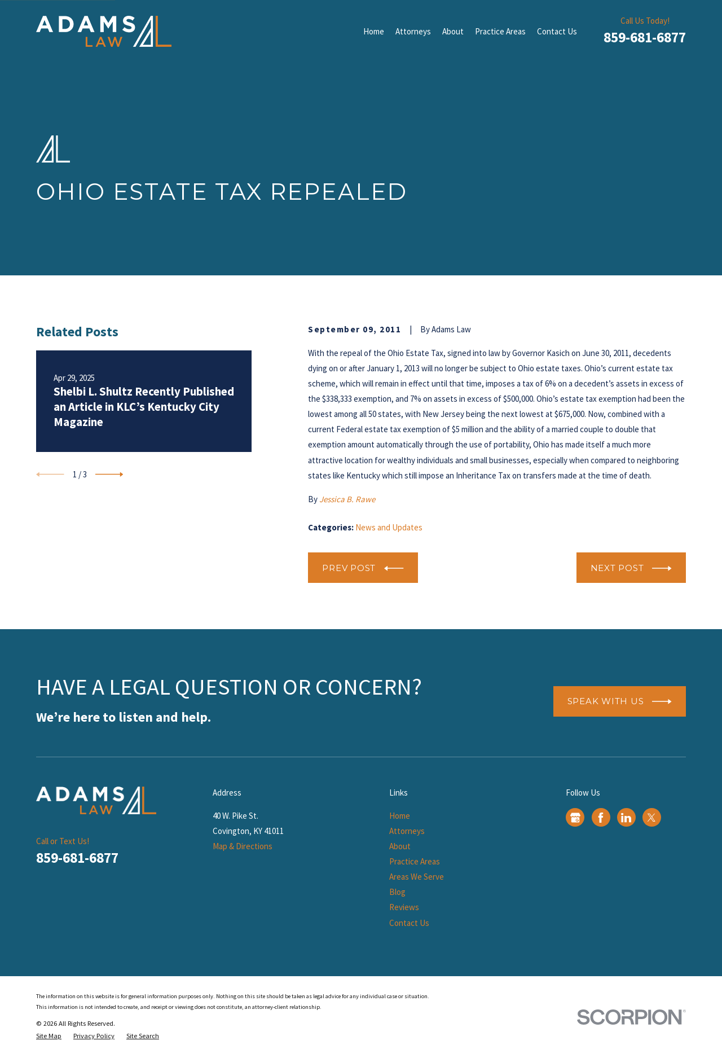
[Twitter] (651, 818)
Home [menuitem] (373, 31)
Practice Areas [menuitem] (500, 31)
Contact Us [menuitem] (557, 31)
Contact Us (409, 922)
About (400, 846)
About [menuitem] (453, 31)
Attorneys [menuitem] (413, 31)
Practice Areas (414, 861)
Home (399, 815)
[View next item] (109, 474)
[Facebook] (601, 818)
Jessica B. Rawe (347, 499)
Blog (397, 891)
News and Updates (388, 527)
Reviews (404, 907)
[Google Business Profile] (575, 818)
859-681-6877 (645, 37)
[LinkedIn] (626, 818)
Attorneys (407, 831)
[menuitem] (48, 1036)
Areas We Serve (416, 876)
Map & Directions (242, 846)
